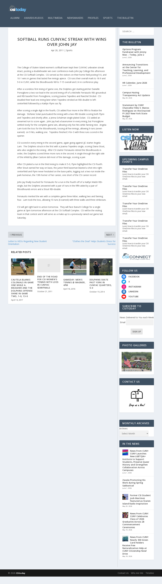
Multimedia (55, 20)
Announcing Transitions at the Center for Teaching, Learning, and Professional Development (136, 76)
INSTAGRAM (135, 294)
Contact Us (123, 580)
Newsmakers (75, 20)
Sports (108, 20)
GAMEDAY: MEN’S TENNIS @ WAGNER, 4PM (74, 290)
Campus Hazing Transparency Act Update (136, 101)
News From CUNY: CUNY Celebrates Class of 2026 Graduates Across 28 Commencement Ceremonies (135, 527)
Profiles (93, 20)
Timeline (150, 580)
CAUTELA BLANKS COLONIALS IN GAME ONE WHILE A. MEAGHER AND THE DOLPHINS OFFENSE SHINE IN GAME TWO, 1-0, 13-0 (22, 295)
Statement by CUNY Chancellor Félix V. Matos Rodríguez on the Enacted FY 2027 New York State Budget (136, 118)
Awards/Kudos (33, 20)
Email (136, 329)
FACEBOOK (134, 284)
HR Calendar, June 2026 (134, 90)
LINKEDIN (133, 298)
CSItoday (20, 580)
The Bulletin (125, 20)
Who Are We (137, 580)
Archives (123, 436)
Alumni (14, 20)
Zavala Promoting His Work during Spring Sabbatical (133, 490)
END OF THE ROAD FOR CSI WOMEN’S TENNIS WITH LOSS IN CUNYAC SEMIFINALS (47, 290)
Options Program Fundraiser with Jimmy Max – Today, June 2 (134, 59)
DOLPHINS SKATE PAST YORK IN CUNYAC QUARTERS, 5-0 (101, 291)
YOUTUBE (134, 303)
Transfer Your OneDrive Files (135, 177)
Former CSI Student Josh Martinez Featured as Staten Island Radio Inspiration (136, 507)
